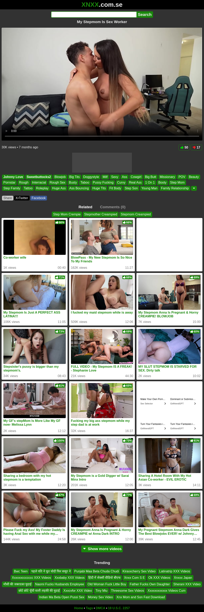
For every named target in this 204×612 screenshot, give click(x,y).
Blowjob (60, 177)
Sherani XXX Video (187, 584)
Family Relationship (175, 188)
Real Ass (135, 182)
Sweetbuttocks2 (39, 177)
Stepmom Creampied (136, 214)
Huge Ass (59, 188)
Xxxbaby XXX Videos (70, 577)
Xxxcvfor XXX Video (77, 590)
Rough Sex (57, 182)
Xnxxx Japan (183, 577)
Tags (89, 608)
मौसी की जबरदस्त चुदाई (17, 584)
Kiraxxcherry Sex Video (139, 571)
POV (181, 177)
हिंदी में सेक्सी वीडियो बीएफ (104, 577)
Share (7, 198)
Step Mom (177, 182)
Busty (73, 182)
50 (184, 147)
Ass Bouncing (79, 188)
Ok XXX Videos (159, 577)
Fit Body (115, 188)
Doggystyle (91, 177)
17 (196, 147)
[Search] (93, 14)
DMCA (100, 608)
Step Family (11, 188)
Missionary (167, 177)
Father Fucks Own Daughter (150, 584)
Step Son (131, 188)
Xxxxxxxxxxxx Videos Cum (166, 590)
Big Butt (150, 177)
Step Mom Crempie (67, 214)
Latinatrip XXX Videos (174, 571)
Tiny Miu (101, 590)
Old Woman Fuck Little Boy (107, 584)
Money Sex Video (100, 597)
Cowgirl (136, 177)
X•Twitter (22, 198)
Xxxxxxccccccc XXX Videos (31, 577)
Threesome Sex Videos (127, 590)
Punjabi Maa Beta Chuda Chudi (96, 571)
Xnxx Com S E (134, 577)
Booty (162, 182)
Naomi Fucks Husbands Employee (59, 584)
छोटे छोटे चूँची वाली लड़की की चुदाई (39, 590)
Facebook (39, 198)
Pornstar (9, 182)
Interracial (39, 182)
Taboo (84, 182)
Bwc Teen (21, 571)
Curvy (121, 182)
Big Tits (74, 177)
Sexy (114, 177)
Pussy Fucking (103, 182)
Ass (124, 177)
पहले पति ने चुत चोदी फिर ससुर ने (51, 571)
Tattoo (28, 188)
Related (85, 207)
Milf (105, 177)
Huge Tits (99, 188)
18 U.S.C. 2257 (119, 608)
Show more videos (102, 549)
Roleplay (42, 188)
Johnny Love (13, 177)
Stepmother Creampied (100, 214)
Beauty (194, 177)
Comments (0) (113, 207)
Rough (23, 182)
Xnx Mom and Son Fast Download (141, 597)
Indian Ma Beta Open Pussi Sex (61, 597)
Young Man (149, 188)
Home (78, 608)
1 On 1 (150, 182)
